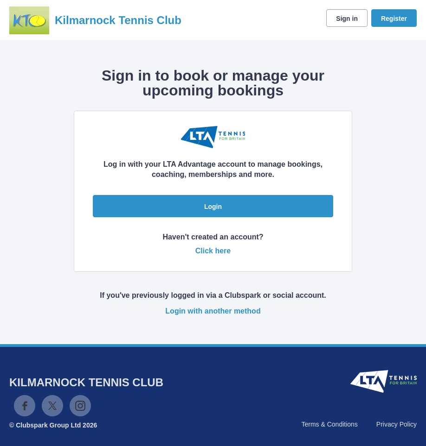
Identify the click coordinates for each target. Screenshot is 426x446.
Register (394, 18)
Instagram (80, 405)
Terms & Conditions (329, 424)
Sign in (347, 18)
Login (213, 206)
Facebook (24, 405)
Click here (213, 251)
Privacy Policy (396, 424)
